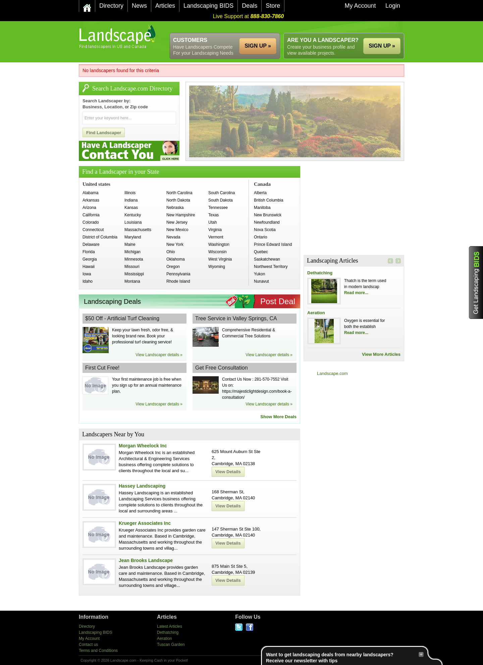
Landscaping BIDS (95, 632)
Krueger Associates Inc (145, 523)
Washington (218, 244)
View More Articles (381, 354)
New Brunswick (267, 215)
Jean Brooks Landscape (146, 560)
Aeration (316, 312)
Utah (212, 222)
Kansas (131, 207)
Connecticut (93, 229)
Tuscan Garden (170, 644)
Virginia (215, 229)
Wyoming (216, 266)
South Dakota (220, 200)
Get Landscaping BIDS (476, 282)
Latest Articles (169, 626)
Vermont (215, 237)
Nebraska (174, 207)
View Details (228, 471)
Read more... (356, 292)
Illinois (130, 192)
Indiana (131, 200)
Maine (130, 244)
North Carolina (179, 192)
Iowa (87, 274)
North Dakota (178, 200)
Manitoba (262, 207)
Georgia (90, 259)
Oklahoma (175, 259)
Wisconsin (217, 252)
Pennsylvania (178, 274)
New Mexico (177, 229)
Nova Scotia (265, 229)
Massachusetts (137, 229)
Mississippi (134, 274)
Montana (132, 281)
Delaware (91, 244)
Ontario (260, 237)
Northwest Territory (270, 266)
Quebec (261, 252)
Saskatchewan (267, 259)
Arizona (89, 207)
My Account (89, 638)
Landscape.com (332, 373)
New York (174, 244)
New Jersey (176, 222)
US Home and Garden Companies (118, 36)
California (91, 215)
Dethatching (319, 272)
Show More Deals (278, 416)
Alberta (260, 192)
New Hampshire (180, 215)
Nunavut (261, 281)
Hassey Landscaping (142, 486)
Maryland (132, 237)
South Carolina (221, 192)
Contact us (88, 644)
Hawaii (89, 266)
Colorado (91, 222)
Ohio (170, 252)
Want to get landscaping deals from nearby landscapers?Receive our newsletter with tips (345, 657)
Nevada (173, 237)
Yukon (259, 274)
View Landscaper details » (159, 354)
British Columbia (268, 200)
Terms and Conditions (98, 650)
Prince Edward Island (273, 244)
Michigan (132, 252)
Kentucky (132, 215)
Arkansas (91, 200)
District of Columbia (100, 237)
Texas (213, 215)
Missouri (132, 266)
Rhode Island (178, 281)
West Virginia (220, 259)
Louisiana (133, 222)
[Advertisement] (282, 27)
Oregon (173, 266)
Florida (89, 252)
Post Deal (277, 301)
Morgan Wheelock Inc (143, 445)
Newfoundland (267, 222)
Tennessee (218, 207)
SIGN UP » (382, 46)
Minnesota (133, 259)
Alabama (90, 192)
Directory (87, 626)
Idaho (88, 281)
